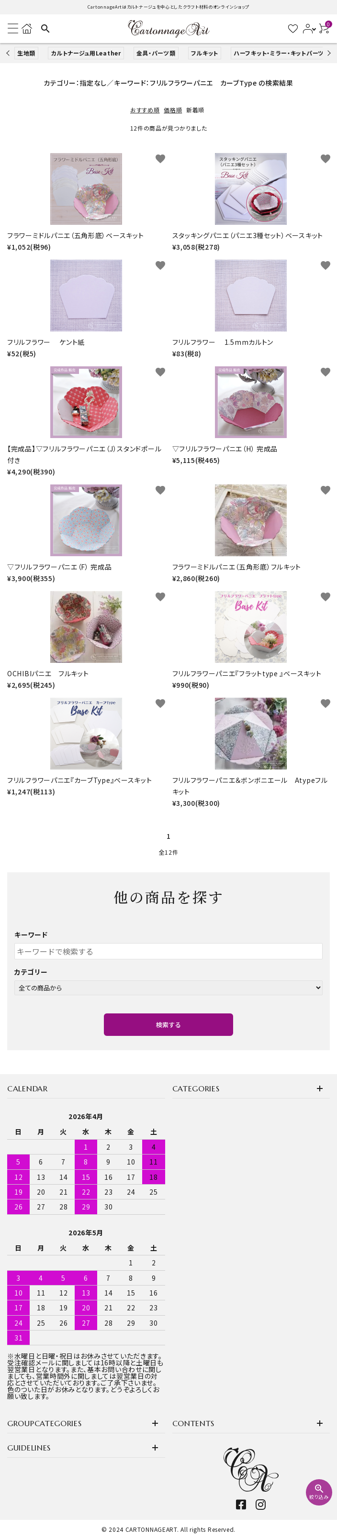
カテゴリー (31, 972)
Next (327, 52)
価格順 (173, 110)
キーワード (31, 934)
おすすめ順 (145, 110)
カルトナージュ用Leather (86, 53)
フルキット (205, 53)
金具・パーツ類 (156, 53)
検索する (168, 1024)
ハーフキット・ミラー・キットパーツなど (285, 53)
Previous (8, 52)
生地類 (26, 53)
